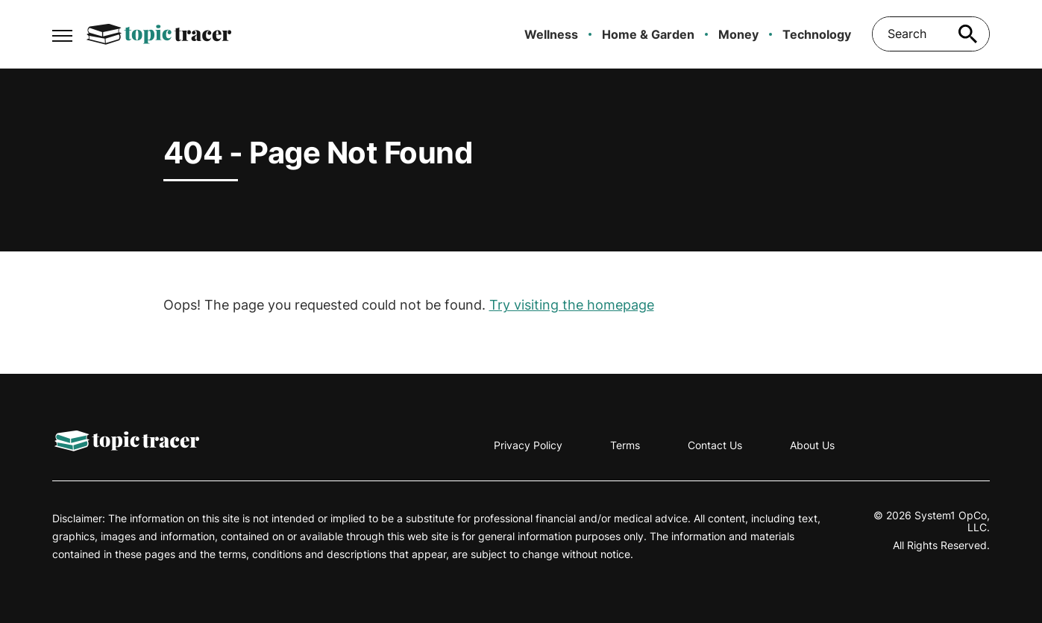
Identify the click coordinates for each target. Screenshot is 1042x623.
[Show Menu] (62, 33)
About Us (812, 445)
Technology (816, 34)
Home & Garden (648, 34)
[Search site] (967, 34)
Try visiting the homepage (571, 305)
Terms (625, 445)
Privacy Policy (528, 445)
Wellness (551, 34)
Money (738, 34)
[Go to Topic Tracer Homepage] (158, 34)
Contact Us (715, 445)
